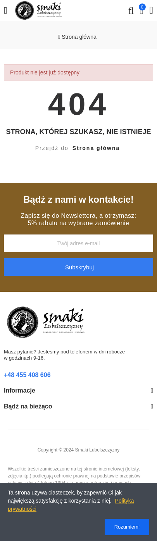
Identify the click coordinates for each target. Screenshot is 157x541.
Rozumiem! (127, 527)
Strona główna (96, 148)
